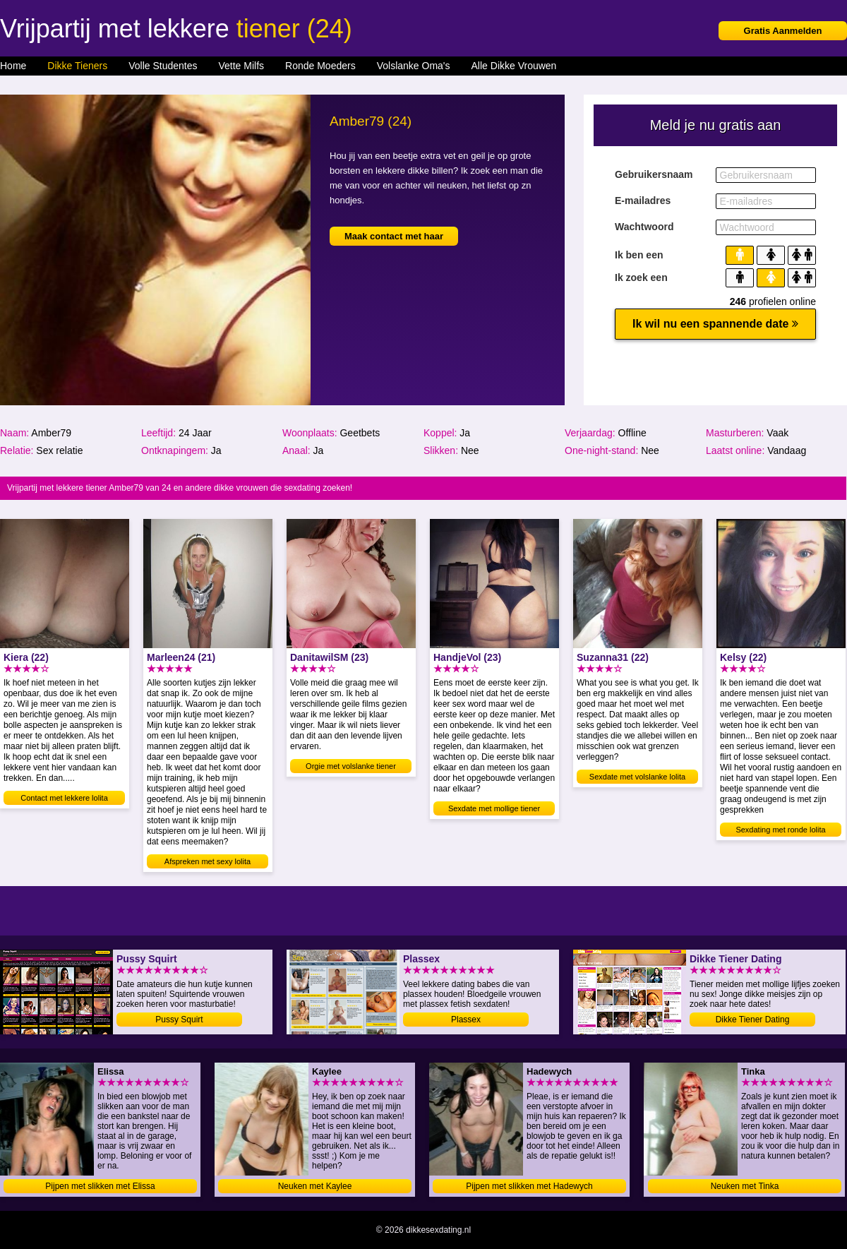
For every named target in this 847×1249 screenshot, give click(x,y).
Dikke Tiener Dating (753, 1019)
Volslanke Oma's (413, 65)
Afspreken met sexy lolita (207, 861)
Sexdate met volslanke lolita (637, 776)
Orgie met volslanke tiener (351, 766)
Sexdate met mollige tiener (494, 808)
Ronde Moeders (320, 65)
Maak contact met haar (393, 236)
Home (13, 65)
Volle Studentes (162, 65)
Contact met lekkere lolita (64, 798)
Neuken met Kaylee (315, 1186)
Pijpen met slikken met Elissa (100, 1186)
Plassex (466, 1019)
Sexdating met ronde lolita (780, 829)
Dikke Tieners (77, 65)
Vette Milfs (241, 65)
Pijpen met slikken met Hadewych (529, 1186)
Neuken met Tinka (745, 1186)
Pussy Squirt (179, 1019)
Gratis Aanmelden (783, 30)
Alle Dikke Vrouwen (514, 65)
